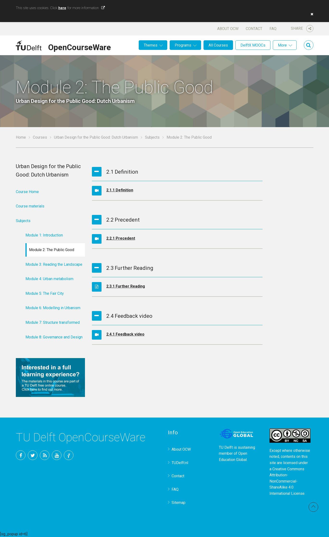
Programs (183, 45)
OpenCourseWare (79, 46)
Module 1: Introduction (44, 235)
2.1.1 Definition (119, 190)
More (282, 45)
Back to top (313, 507)
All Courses (218, 45)
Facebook (20, 455)
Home (21, 137)
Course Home (27, 191)
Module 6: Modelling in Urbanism (52, 308)
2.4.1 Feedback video (125, 334)
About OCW (228, 28)
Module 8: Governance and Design (54, 337)
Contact (254, 28)
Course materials (30, 206)
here (62, 8)
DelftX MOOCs (252, 45)
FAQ (272, 28)
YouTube (56, 455)
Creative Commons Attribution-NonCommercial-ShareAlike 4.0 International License (287, 481)
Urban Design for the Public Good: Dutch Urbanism (96, 137)
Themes (150, 45)
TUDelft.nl (180, 462)
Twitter (32, 455)
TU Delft (68, 455)
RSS (44, 455)
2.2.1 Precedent (120, 238)
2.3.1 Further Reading (125, 286)
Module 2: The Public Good (51, 250)
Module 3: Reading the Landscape (53, 264)
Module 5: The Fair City (44, 293)
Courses (40, 137)
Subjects (152, 137)
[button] (310, 14)
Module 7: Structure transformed (52, 322)
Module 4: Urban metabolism (49, 279)
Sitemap (178, 502)
